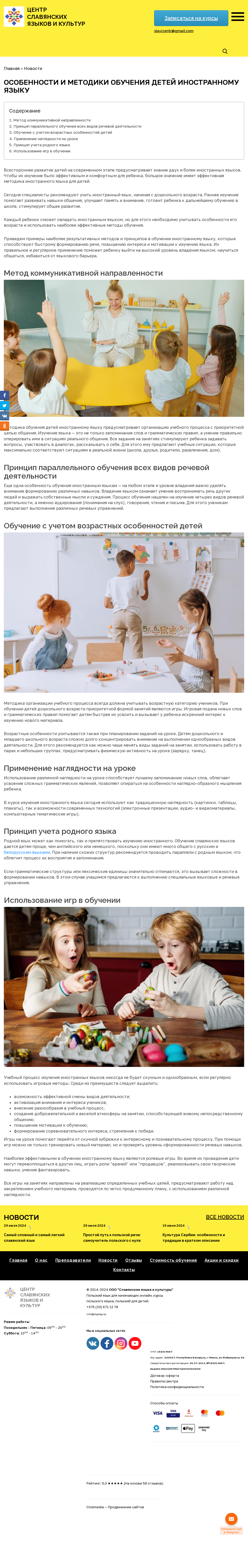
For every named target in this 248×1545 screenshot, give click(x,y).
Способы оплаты (164, 1403)
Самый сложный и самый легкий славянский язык (34, 1238)
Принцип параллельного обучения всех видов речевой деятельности (77, 126)
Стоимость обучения (173, 1260)
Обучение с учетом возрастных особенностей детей (63, 132)
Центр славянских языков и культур (56, 16)
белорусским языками (27, 852)
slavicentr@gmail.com (173, 31)
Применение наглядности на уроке (46, 138)
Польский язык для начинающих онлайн (119, 1295)
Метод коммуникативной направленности (52, 120)
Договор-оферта (164, 1375)
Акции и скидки (222, 1260)
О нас (41, 1260)
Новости (108, 1260)
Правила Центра (164, 1381)
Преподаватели (73, 1260)
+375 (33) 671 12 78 (102, 1307)
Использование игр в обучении (42, 151)
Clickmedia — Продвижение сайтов (115, 1507)
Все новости (225, 1217)
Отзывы (133, 1260)
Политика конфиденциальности (177, 1387)
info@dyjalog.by (96, 1314)
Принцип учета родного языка (42, 144)
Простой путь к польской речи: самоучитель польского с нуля (112, 1238)
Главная (18, 1260)
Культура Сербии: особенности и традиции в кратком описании (194, 1238)
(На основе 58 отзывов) (143, 1483)
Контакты (124, 1269)
